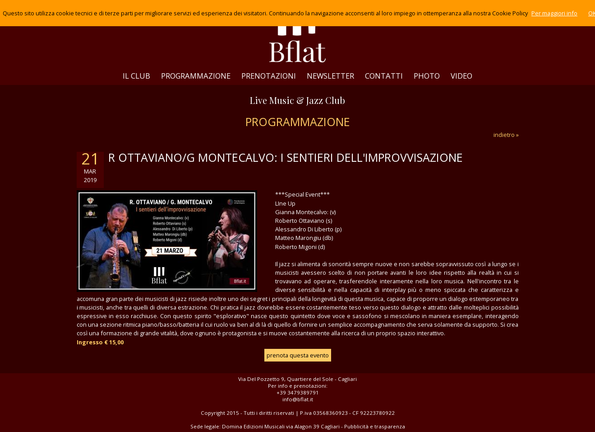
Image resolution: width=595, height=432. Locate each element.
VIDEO (461, 75)
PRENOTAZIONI (268, 75)
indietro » (506, 135)
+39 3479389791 (298, 392)
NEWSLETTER (330, 75)
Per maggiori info (554, 13)
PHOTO (427, 75)
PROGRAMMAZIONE (196, 75)
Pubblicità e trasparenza (374, 426)
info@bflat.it (297, 399)
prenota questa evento (298, 355)
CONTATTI (384, 75)
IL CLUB (136, 75)
